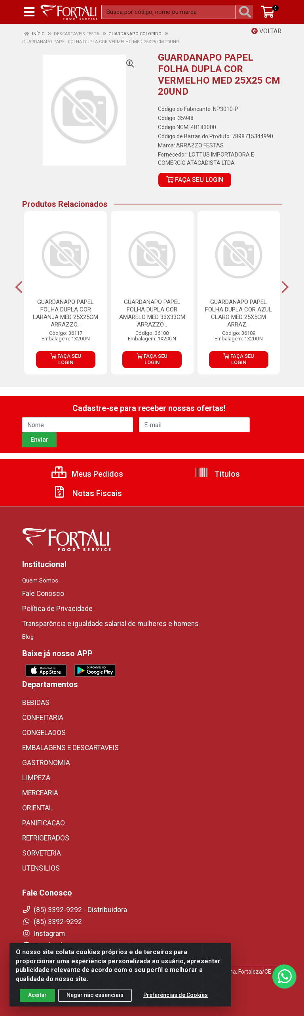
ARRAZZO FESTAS (200, 145)
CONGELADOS (44, 733)
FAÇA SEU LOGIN (194, 179)
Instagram (43, 934)
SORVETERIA (41, 853)
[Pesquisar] (246, 12)
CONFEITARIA (42, 718)
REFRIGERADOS (45, 838)
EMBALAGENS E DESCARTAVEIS (70, 748)
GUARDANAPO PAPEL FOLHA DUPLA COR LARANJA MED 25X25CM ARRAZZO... (65, 313)
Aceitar (37, 995)
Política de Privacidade (57, 609)
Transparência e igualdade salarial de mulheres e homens (110, 624)
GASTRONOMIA (46, 763)
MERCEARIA (40, 793)
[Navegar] (18, 287)
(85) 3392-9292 (52, 922)
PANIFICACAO (43, 823)
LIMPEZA (36, 778)
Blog (28, 636)
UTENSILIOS (41, 868)
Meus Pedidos (87, 474)
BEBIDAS (35, 703)
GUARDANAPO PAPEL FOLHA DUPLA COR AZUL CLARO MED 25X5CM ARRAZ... (238, 313)
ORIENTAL (37, 808)
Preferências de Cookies (175, 995)
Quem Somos (40, 580)
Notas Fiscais (87, 493)
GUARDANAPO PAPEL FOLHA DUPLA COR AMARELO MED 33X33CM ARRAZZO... (152, 313)
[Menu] (29, 12)
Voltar (266, 31)
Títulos (217, 474)
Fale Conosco (43, 594)
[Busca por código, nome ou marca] (168, 12)
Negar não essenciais (95, 995)
